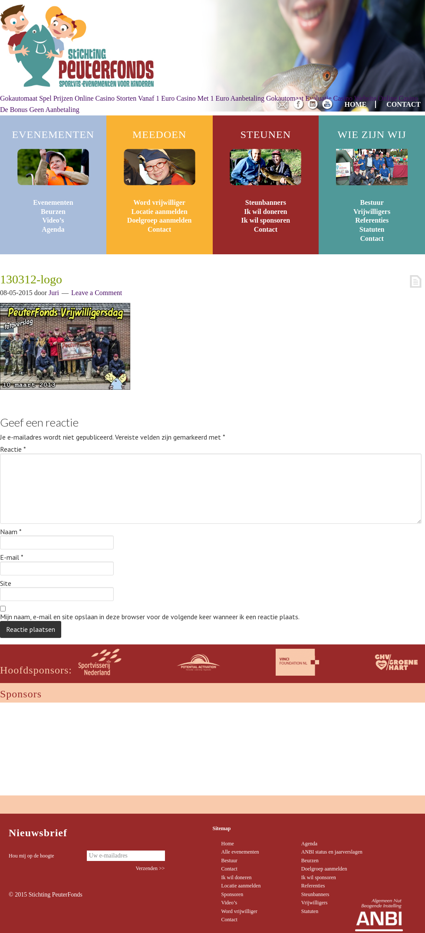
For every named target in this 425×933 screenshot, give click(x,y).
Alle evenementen (240, 852)
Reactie (13, 449)
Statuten (372, 229)
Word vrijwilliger (159, 202)
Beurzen (53, 211)
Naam (11, 532)
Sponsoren (232, 894)
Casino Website (354, 98)
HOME (356, 104)
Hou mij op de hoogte (31, 856)
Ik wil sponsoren (265, 220)
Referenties (372, 220)
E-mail (11, 558)
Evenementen (53, 202)
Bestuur (372, 202)
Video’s (53, 220)
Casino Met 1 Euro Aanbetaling (220, 98)
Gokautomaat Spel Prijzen (36, 98)
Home (227, 844)
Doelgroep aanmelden (159, 220)
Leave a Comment (96, 292)
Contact (159, 229)
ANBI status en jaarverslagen (331, 852)
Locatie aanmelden (159, 211)
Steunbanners (265, 202)
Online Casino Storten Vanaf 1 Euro (125, 98)
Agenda (53, 229)
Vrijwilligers (371, 211)
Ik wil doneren (265, 211)
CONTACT (403, 104)
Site (5, 584)
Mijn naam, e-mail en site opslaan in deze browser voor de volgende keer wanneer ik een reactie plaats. (150, 617)
